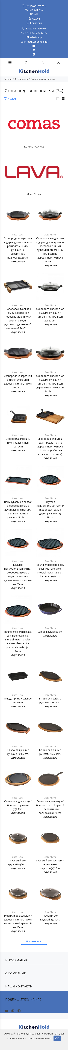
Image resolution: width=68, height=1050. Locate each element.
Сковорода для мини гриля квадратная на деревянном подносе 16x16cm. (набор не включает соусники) (50, 446)
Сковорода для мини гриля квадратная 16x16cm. (17, 442)
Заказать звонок (36, 28)
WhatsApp (36, 37)
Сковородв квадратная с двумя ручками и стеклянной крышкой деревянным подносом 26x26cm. (50, 383)
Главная (8, 79)
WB (36, 14)
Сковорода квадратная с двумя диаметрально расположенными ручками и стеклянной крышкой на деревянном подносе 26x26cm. (50, 250)
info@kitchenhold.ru (36, 41)
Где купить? (36, 9)
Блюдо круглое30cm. (50, 631)
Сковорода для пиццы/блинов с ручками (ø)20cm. (17, 805)
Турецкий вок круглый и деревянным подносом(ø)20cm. (50, 864)
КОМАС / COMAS (34, 146)
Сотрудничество (36, 5)
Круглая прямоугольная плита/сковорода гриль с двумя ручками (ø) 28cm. (50, 509)
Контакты (36, 23)
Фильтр (12, 98)
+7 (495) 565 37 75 (36, 33)
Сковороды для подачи (43, 79)
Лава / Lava (34, 194)
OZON (36, 18)
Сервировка (21, 79)
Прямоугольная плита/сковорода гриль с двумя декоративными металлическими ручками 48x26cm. (18, 509)
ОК (57, 1038)
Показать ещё (34, 941)
